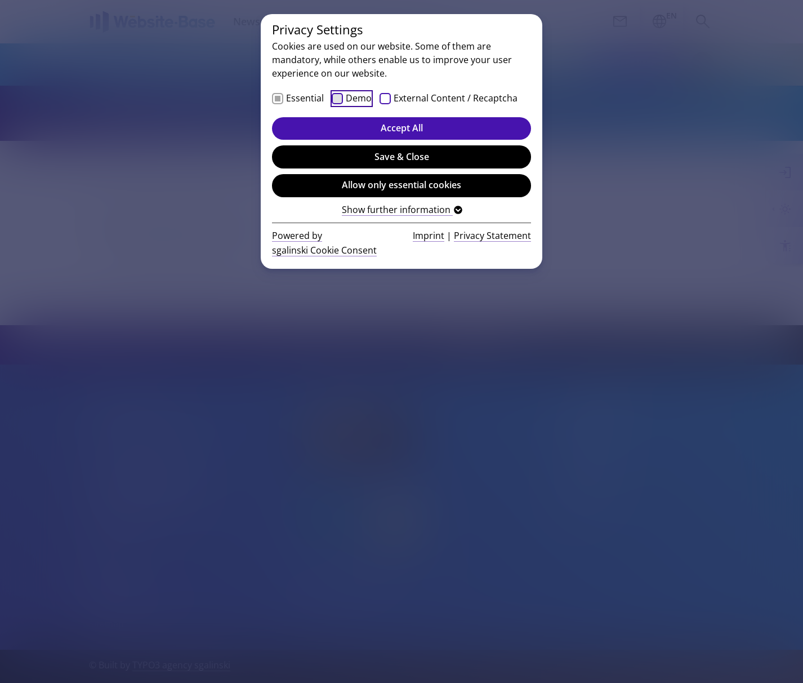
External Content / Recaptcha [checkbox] (456, 98)
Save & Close (401, 156)
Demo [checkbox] (359, 98)
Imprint (428, 235)
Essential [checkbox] (305, 98)
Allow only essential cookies (401, 185)
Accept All (402, 128)
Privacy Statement (492, 235)
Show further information (401, 209)
